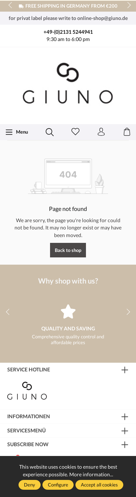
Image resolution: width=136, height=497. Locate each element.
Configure (58, 485)
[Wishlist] (75, 132)
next (127, 5)
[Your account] (101, 132)
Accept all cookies (99, 485)
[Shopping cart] (127, 132)
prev (11, 5)
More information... (91, 474)
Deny (29, 485)
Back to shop (68, 250)
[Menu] (16, 132)
